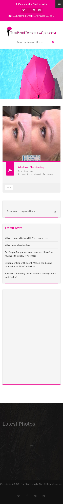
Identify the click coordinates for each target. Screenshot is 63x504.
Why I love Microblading (31, 167)
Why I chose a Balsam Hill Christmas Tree (26, 238)
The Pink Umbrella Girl (30, 174)
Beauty (50, 174)
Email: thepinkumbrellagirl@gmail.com (31, 16)
